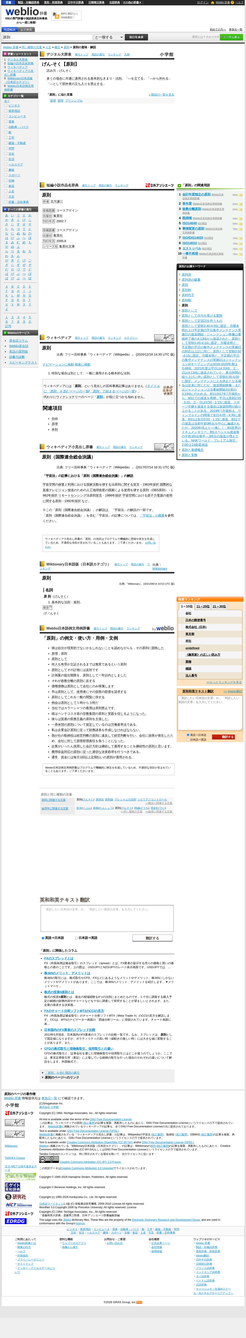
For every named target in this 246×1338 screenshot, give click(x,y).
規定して (92, 724)
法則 (118, 78)
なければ (120, 730)
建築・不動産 (17, 143)
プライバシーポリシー (30, 1259)
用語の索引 (98, 54)
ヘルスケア (15, 164)
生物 (11, 180)
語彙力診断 (17, 357)
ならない (133, 730)
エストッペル (191, 248)
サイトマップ (25, 1263)
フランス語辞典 (205, 1268)
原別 (185, 285)
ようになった (136, 713)
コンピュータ (17, 116)
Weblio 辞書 (223, 2)
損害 (98, 691)
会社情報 (156, 1247)
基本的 (56, 602)
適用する (120, 746)
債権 (55, 686)
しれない (98, 648)
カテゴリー (131, 337)
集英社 (58, 216)
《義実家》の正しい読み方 (203, 654)
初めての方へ (218, 29)
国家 (89, 484)
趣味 (11, 170)
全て (7, 101)
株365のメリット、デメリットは (67, 973)
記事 (64, 475)
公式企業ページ (160, 1243)
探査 (61, 484)
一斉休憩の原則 (62, 724)
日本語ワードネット (51, 1203)
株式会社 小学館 (49, 1107)
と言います (162, 746)
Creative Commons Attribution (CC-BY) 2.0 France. (90, 1162)
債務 (61, 686)
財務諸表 (95, 730)
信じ (120, 713)
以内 (108, 675)
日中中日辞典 (76, 2)
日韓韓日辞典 (96, 2)
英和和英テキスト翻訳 (65, 899)
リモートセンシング (72, 495)
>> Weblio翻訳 (232, 691)
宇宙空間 (49, 484)
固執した (158, 648)
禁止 (105, 708)
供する (100, 697)
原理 (60, 100)
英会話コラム (18, 340)
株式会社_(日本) (196, 627)
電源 (160, 495)
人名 (11, 191)
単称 (95, 808)
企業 (55, 746)
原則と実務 (189, 455)
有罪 (64, 664)
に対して (70, 741)
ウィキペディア (58, 338)
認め (117, 648)
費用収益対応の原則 (66, 752)
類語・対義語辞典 (28, 2)
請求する (120, 691)
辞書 (8, 2)
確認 (188, 668)
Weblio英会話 (18, 346)
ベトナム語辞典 (205, 1280)
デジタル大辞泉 (58, 54)
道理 (53, 100)
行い (133, 735)
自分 (61, 648)
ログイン (203, 2)
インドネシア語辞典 (208, 1272)
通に (72, 78)
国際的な (166, 484)
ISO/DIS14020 (192, 237)
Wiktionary (159, 568)
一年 (101, 675)
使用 (127, 490)
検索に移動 (82, 364)
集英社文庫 (67, 246)
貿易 (64, 719)
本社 (188, 641)
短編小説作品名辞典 (62, 185)
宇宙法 (50, 475)
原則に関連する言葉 (54, 800)
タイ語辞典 (202, 1276)
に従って (83, 730)
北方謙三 (56, 201)
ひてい (161, 808)
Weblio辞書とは (26, 1243)
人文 (48, 47)
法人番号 (191, 675)
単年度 (187, 203)
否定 (153, 808)
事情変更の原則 (193, 228)
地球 (96, 490)
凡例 (126, 54)
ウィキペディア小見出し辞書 (69, 447)
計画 (76, 670)
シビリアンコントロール (152, 799)
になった (117, 741)
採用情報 (156, 1251)
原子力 (152, 495)
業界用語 (14, 111)
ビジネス (14, 105)
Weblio (43, 1145)
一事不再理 (190, 253)
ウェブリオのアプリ (74, 1243)
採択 (156, 484)
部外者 (67, 84)
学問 (11, 148)
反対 (89, 670)
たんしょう (106, 808)
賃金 (64, 757)
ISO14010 (189, 243)
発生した (164, 735)
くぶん (87, 808)
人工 (89, 490)
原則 (66, 47)
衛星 (102, 490)
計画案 (56, 675)
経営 (117, 735)
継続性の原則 (145, 746)
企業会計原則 (67, 730)
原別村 (186, 290)
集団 (92, 713)
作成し (109, 730)
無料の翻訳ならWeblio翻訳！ (69, 15)
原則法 (100, 799)
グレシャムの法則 (125, 799)
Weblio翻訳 (202, 1255)
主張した (101, 719)
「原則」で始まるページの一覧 (112, 391)
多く (50, 78)
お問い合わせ (115, 1243)
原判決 (186, 274)
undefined (192, 648)
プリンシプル (74, 100)
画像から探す (70, 1247)
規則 (76, 602)
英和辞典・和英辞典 (208, 1251)
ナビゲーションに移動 (58, 364)
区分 (79, 808)
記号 (8, 326)
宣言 (136, 484)
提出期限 (70, 675)
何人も (56, 664)
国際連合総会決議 (105, 475)
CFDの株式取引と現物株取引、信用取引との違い (78, 1048)
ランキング (114, 54)
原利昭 (186, 300)
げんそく (60, 596)
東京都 (190, 634)
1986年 (110, 495)
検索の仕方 (24, 1247)
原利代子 (188, 295)
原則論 (109, 799)
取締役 (68, 735)
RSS (139, 1302)
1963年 (147, 484)
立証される (78, 664)
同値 (137, 808)
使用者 (81, 691)
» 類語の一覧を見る (162, 94)
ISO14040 (189, 223)
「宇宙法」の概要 (152, 515)
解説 (130, 475)
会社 (86, 686)
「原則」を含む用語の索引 (62, 1072)
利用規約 (22, 1255)
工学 (11, 137)
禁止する (96, 84)
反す (89, 681)
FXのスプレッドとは (58, 958)
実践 (111, 713)
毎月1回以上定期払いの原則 (93, 757)
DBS (155, 490)
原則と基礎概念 (193, 450)
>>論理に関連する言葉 (158, 811)
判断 (123, 735)
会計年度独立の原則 (196, 194)
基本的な (96, 78)
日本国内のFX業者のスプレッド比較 (69, 1030)
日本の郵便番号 (196, 620)
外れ (162, 78)
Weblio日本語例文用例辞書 (68, 628)
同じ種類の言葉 (32, 47)
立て (137, 78)
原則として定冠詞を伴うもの (202, 320)
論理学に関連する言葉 (55, 808)
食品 (11, 186)
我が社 (56, 735)
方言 (11, 196)
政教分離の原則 (72, 681)
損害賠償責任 (86, 741)
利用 (71, 484)
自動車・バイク (18, 127)
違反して (108, 735)
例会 (55, 702)
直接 (46, 490)
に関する (127, 484)
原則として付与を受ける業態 (202, 315)
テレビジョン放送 (61, 490)
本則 (55, 429)
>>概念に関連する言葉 (158, 803)
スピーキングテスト (23, 362)
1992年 (69, 501)
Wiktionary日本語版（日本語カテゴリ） (78, 564)
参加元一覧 (235, 29)
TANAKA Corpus (15, 1158)
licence (80, 1223)
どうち (144, 808)
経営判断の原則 (87, 735)
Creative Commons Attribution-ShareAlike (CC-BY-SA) (100, 1142)
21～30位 (219, 606)
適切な (97, 752)
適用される (82, 78)
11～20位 (203, 606)
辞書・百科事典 (18, 202)
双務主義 (76, 719)
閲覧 (89, 697)
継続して (108, 746)
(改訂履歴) (89, 1122)
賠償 (108, 691)
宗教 (86, 713)
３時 (92, 702)
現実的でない (76, 648)
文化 (11, 153)
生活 (11, 159)
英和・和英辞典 (53, 2)
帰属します (106, 686)
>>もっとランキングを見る (224, 682)
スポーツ (14, 175)
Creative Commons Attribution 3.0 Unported (87, 1168)
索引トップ (81, 54)
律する (106, 484)
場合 (59, 78)
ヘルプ (240, 2)
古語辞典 (114, 2)
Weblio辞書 (55, 1126)
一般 (80, 697)
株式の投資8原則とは (59, 992)
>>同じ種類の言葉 (131, 811)
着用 (89, 708)
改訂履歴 (163, 1145)
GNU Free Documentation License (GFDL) (93, 1131)
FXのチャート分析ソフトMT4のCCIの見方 (74, 1011)
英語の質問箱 (18, 351)
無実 (98, 664)
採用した (79, 746)
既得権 (187, 218)
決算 (105, 752)
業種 (188, 661)
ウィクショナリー (68, 397)
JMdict (67, 1219)
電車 (11, 121)
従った (87, 752)
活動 (96, 484)
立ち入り (81, 84)
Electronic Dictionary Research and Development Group (166, 1219)
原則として (59, 659)
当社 (55, 708)
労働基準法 (119, 724)
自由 (55, 418)
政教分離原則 (191, 209)
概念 (57, 47)
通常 (55, 757)
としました (119, 675)
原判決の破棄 (191, 279)
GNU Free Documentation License (111, 1119)
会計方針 (92, 746)
